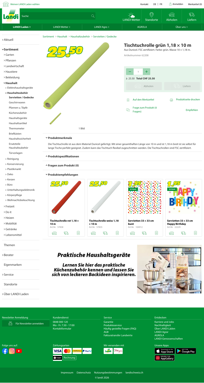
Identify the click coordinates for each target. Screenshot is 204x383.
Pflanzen (11, 60)
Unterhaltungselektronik (21, 190)
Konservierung (15, 164)
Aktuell (8, 40)
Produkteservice (113, 325)
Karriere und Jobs (164, 322)
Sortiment (11, 49)
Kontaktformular (62, 328)
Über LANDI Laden (16, 294)
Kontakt (144, 4)
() (195, 4)
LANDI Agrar (161, 332)
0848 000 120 (60, 322)
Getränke (11, 229)
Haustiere (11, 71)
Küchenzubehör (18, 113)
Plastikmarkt (14, 169)
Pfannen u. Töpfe (18, 107)
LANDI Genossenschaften (169, 338)
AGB (106, 332)
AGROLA (142, 27)
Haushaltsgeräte (18, 118)
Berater (9, 255)
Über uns (181, 27)
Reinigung (13, 159)
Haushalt (11, 83)
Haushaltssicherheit (20, 138)
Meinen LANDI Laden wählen (25, 4)
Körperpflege (14, 195)
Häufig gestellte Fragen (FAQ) (120, 328)
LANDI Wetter (60, 27)
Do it (8, 212)
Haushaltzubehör (17, 93)
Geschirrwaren (17, 102)
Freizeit (10, 206)
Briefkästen (15, 133)
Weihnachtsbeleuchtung (21, 200)
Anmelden (178, 4)
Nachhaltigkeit (163, 325)
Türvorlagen (16, 153)
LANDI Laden (21, 27)
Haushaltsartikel (18, 123)
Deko (10, 174)
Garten (10, 55)
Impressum (67, 372)
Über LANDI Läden (165, 328)
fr (161, 4)
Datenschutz (84, 372)
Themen (9, 245)
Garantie (108, 322)
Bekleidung (12, 77)
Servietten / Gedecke (21, 97)
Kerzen (11, 179)
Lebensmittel (14, 235)
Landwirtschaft (15, 66)
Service (9, 274)
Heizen (10, 218)
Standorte (10, 284)
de (154, 4)
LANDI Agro (100, 27)
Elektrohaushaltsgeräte (20, 87)
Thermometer (16, 128)
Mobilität (11, 223)
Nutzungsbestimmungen (108, 372)
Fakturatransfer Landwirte (118, 335)
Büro (9, 184)
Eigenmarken (13, 265)
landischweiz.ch (134, 372)
